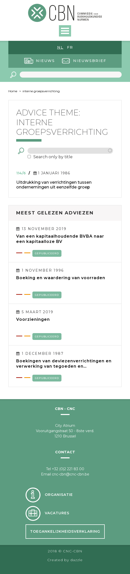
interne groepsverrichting (41, 91)
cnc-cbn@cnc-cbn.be (70, 474)
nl (60, 47)
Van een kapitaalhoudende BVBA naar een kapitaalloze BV (60, 239)
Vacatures (57, 513)
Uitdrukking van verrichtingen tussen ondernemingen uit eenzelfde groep (54, 184)
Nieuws (45, 60)
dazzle (76, 560)
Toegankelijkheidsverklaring (65, 531)
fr (70, 47)
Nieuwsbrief (89, 60)
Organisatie (59, 494)
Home (12, 91)
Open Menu (65, 31)
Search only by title (53, 156)
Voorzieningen (33, 319)
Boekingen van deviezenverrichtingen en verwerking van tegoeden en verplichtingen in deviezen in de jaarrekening (64, 364)
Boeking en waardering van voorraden (60, 277)
